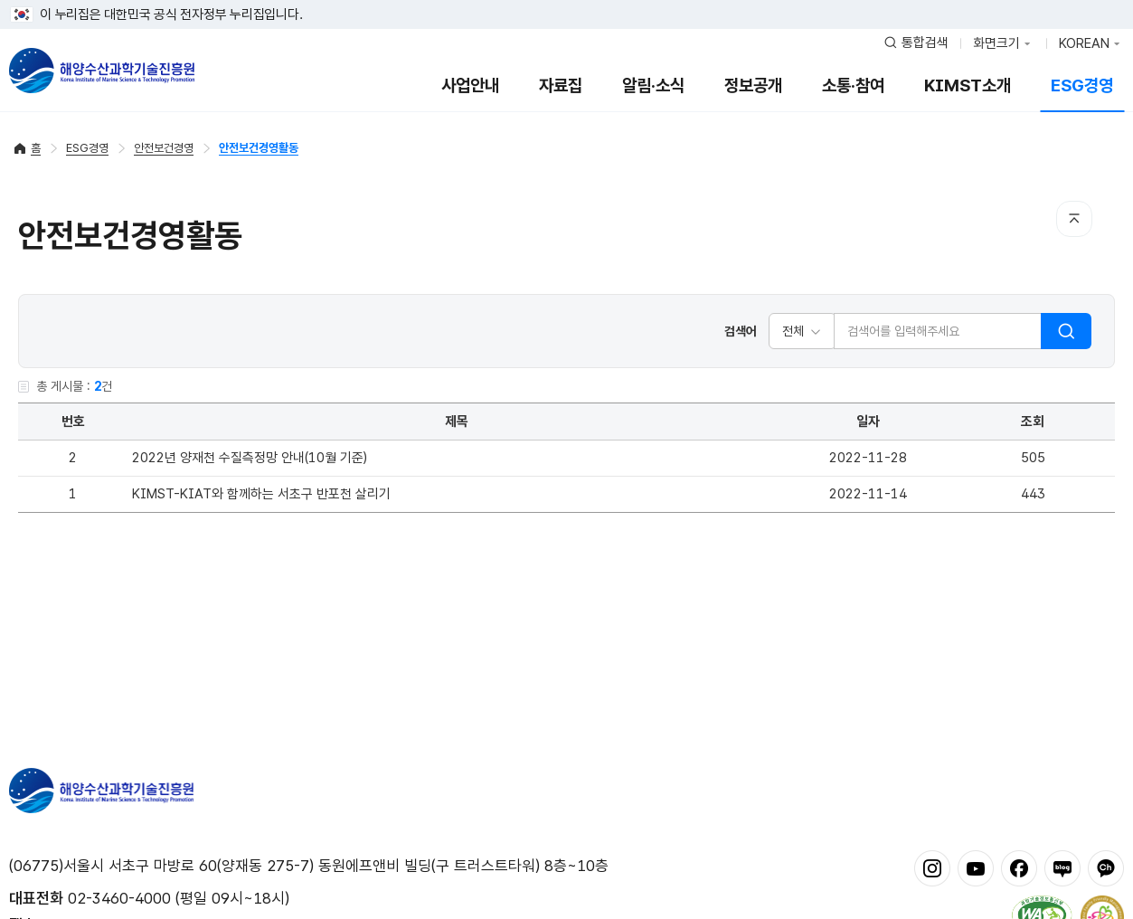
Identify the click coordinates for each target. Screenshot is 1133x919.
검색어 (740, 331)
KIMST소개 (967, 85)
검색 (1066, 331)
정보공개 (753, 85)
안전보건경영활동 (258, 148)
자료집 (560, 85)
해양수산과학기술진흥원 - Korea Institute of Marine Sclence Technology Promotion (101, 70)
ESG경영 (1082, 85)
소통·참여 (853, 85)
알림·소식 (653, 85)
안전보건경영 (164, 148)
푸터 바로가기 (566, 0)
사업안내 (470, 85)
